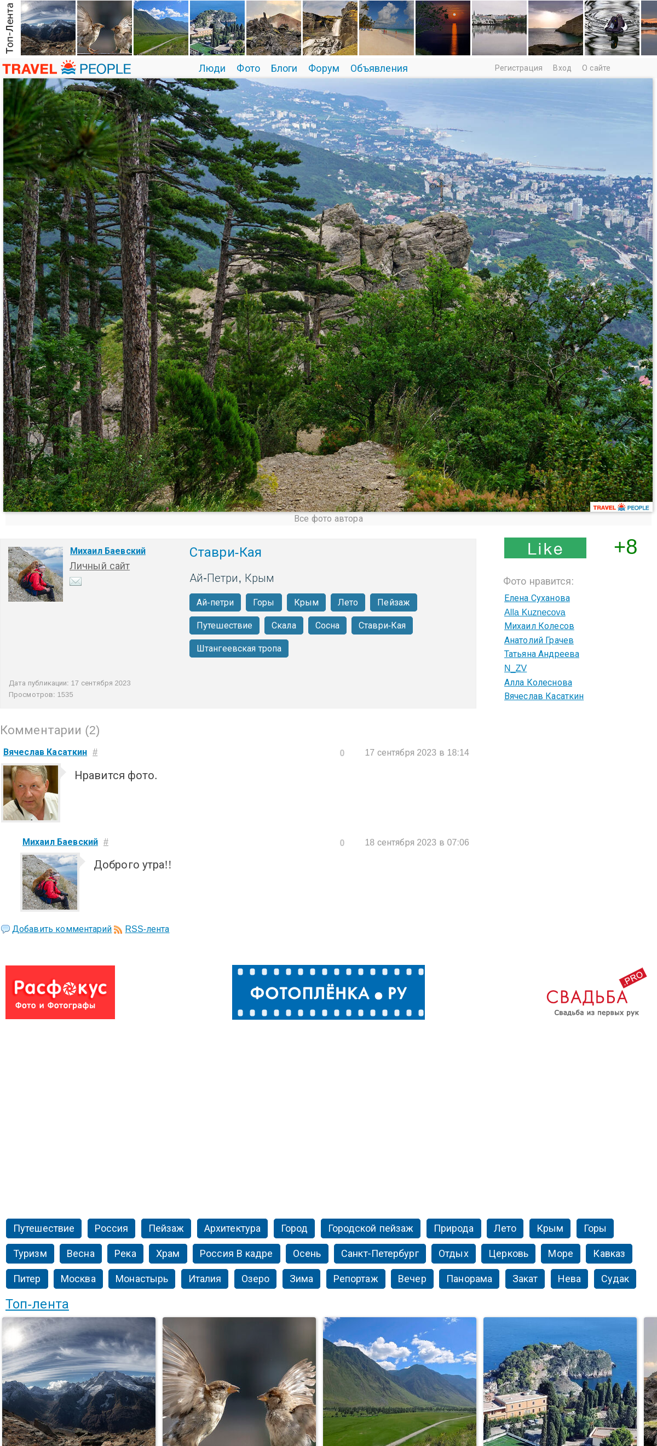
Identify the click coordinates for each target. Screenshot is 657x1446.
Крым (306, 602)
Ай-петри (215, 602)
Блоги (284, 68)
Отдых (454, 1253)
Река (125, 1253)
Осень (307, 1253)
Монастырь (142, 1278)
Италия (205, 1278)
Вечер (412, 1278)
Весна (81, 1253)
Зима (301, 1278)
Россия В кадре (236, 1253)
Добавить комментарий (62, 929)
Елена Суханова (537, 598)
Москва (78, 1278)
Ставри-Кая (382, 625)
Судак (615, 1278)
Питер (27, 1278)
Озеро (255, 1278)
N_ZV (515, 668)
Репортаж (355, 1278)
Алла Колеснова (538, 682)
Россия (112, 1228)
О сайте (596, 68)
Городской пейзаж (371, 1228)
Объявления (379, 68)
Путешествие (224, 625)
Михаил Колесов (539, 626)
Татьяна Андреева (541, 654)
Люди (212, 68)
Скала (284, 625)
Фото (248, 68)
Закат (525, 1278)
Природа (454, 1228)
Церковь (508, 1253)
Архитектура (232, 1228)
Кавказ (609, 1253)
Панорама (469, 1278)
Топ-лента (37, 1303)
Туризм (30, 1253)
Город (294, 1228)
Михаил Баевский (108, 551)
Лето (348, 602)
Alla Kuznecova (535, 612)
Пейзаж (393, 602)
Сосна (327, 625)
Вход (562, 68)
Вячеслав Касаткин (544, 696)
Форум (323, 68)
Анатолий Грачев (539, 640)
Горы (263, 602)
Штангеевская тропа (239, 648)
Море (560, 1253)
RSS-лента (147, 929)
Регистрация (519, 68)
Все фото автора (328, 518)
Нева (569, 1278)
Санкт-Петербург (380, 1253)
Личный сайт (100, 566)
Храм (168, 1253)
